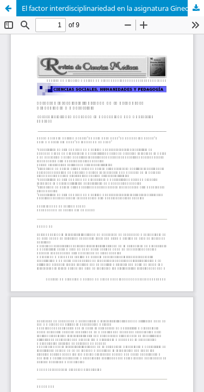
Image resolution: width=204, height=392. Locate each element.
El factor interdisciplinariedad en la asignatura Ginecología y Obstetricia (113, 8)
